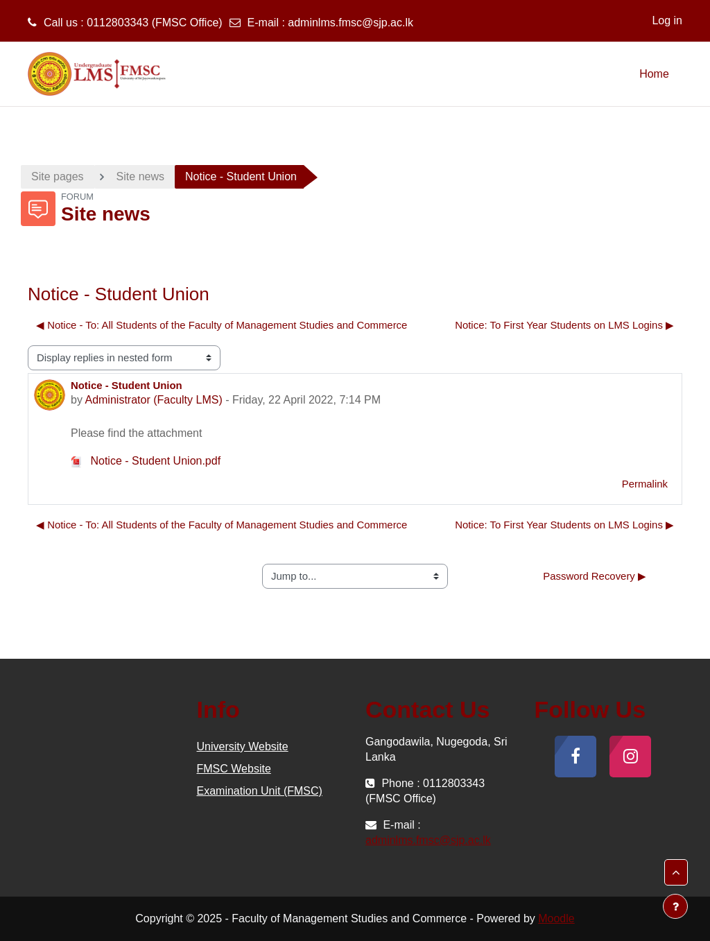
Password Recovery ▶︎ (594, 576)
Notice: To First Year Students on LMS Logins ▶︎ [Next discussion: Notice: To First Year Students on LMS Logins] (564, 325)
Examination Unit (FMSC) (259, 791)
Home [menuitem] (654, 74)
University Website (242, 746)
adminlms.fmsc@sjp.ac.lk (350, 22)
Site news (140, 176)
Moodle (556, 918)
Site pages (57, 176)
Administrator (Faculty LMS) (153, 400)
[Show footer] (675, 906)
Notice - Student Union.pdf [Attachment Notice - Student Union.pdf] (145, 461)
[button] (676, 872)
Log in (667, 20)
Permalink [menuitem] (645, 484)
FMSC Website (234, 769)
